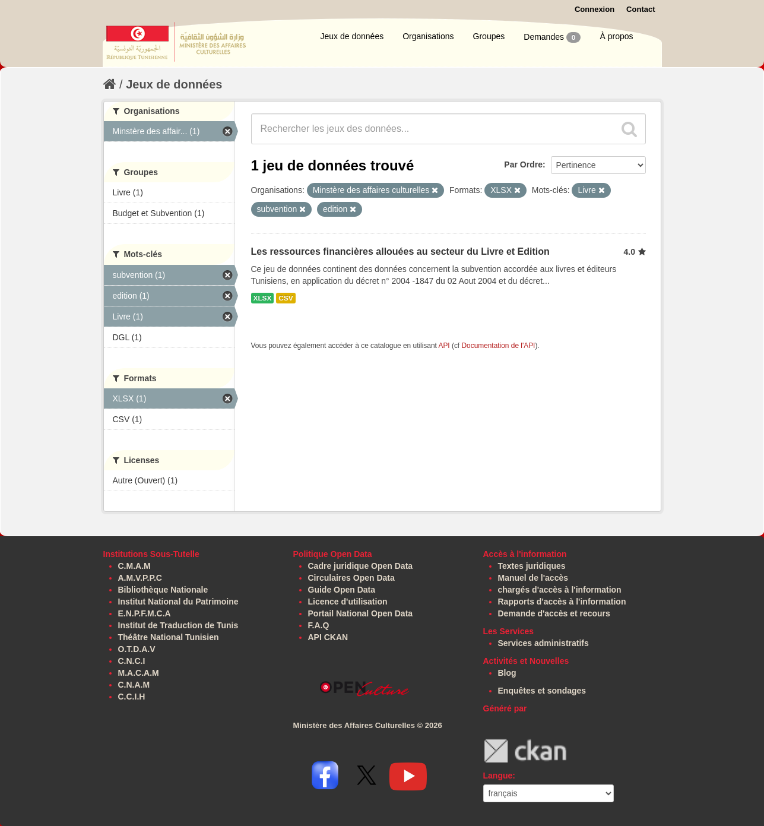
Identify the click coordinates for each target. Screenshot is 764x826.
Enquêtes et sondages (542, 690)
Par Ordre (523, 164)
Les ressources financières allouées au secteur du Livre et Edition (400, 251)
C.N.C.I (131, 661)
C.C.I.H (131, 696)
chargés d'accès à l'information (560, 589)
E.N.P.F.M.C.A (144, 613)
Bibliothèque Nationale (163, 589)
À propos (616, 36)
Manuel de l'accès (533, 578)
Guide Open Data (342, 589)
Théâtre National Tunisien (168, 637)
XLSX (262, 298)
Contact (640, 9)
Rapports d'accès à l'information (562, 601)
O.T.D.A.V (137, 649)
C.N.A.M (134, 684)
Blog (507, 673)
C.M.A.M (134, 566)
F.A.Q (318, 625)
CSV (285, 298)
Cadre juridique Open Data (360, 566)
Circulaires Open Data (351, 578)
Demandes (552, 37)
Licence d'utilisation (348, 601)
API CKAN (328, 637)
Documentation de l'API (498, 345)
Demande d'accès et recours (554, 613)
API (443, 345)
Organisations (428, 36)
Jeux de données (352, 36)
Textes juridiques (532, 566)
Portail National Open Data (360, 613)
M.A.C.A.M (138, 673)
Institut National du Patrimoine (178, 601)
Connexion (594, 9)
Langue (498, 775)
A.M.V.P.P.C (140, 578)
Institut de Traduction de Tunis (178, 625)
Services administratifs (543, 643)
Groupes (489, 36)
